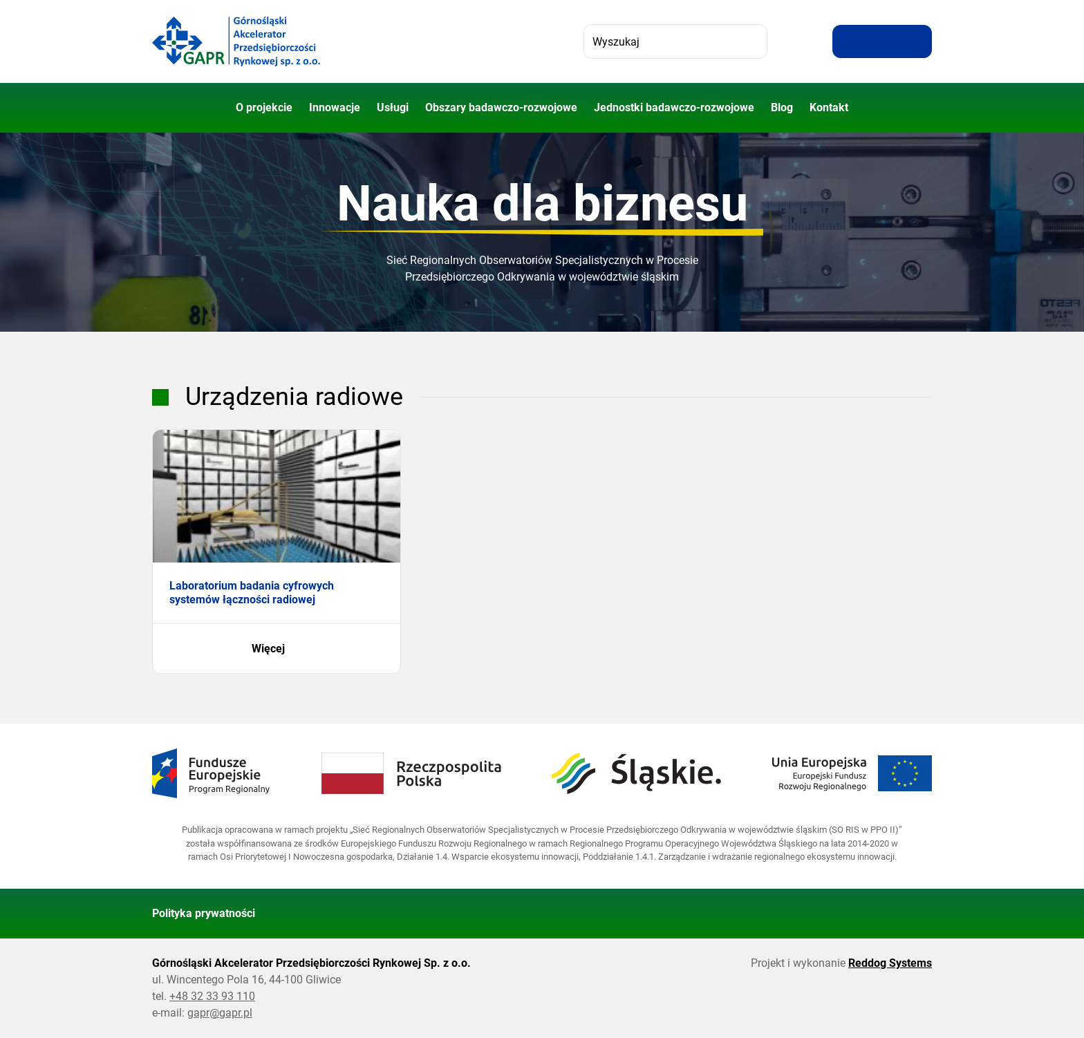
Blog (782, 107)
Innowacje (334, 107)
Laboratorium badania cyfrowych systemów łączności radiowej (251, 592)
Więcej (276, 649)
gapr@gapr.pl (219, 1012)
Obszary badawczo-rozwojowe (501, 107)
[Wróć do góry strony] (915, 913)
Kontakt (829, 107)
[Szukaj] (750, 41)
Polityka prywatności (203, 913)
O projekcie (264, 107)
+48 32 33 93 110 (212, 996)
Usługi (393, 107)
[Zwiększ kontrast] (915, 41)
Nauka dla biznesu (542, 203)
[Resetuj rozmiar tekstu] (882, 41)
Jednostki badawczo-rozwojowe (674, 107)
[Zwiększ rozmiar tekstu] (849, 41)
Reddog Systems (890, 963)
